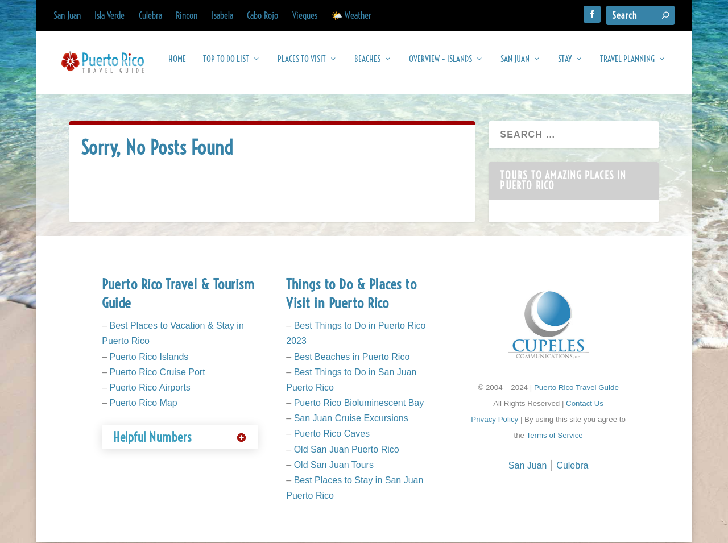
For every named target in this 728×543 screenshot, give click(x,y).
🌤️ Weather (351, 15)
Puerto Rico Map (143, 403)
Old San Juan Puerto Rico (346, 450)
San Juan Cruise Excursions (351, 419)
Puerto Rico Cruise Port (157, 373)
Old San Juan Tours (334, 465)
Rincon (186, 15)
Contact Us (584, 404)
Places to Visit (302, 64)
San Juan (67, 15)
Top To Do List (226, 64)
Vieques (304, 15)
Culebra (150, 15)
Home (177, 64)
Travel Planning (627, 64)
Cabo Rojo (262, 15)
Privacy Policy (494, 420)
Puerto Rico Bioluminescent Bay (359, 403)
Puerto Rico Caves (332, 434)
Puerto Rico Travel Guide (576, 388)
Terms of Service (554, 436)
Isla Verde (109, 15)
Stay (565, 64)
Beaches (367, 64)
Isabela (222, 15)
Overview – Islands (440, 64)
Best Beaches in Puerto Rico (352, 357)
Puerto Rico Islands (149, 357)
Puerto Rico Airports (150, 388)
